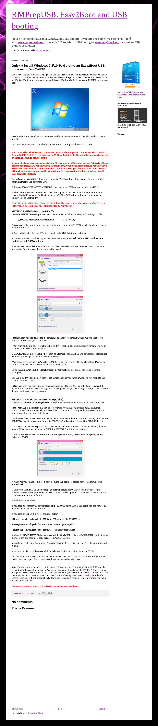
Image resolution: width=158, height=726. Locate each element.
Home (60, 709)
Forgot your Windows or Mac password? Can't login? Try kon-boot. (132, 94)
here (90, 575)
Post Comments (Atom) (33, 713)
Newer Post (17, 709)
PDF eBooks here (42, 50)
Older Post (103, 709)
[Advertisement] (60, 689)
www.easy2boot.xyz (107, 42)
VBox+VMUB (29, 144)
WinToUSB (36, 75)
